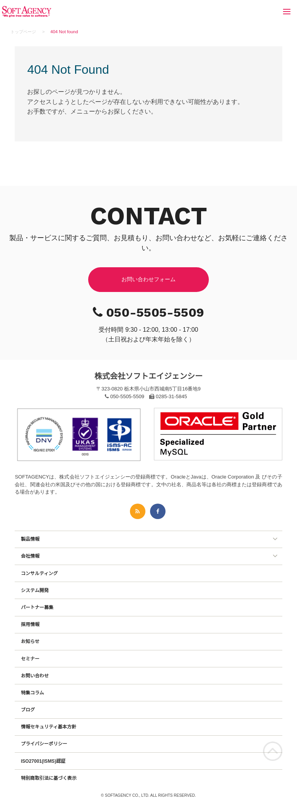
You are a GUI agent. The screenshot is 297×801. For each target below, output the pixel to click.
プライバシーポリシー (44, 744)
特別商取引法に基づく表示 (49, 778)
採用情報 (30, 624)
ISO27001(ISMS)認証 (43, 761)
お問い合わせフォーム (148, 279)
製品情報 (30, 539)
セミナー (30, 659)
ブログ (28, 710)
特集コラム (32, 693)
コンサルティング (39, 573)
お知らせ (30, 641)
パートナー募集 (37, 607)
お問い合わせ (35, 676)
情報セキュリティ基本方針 (48, 727)
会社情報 (30, 556)
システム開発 (35, 590)
